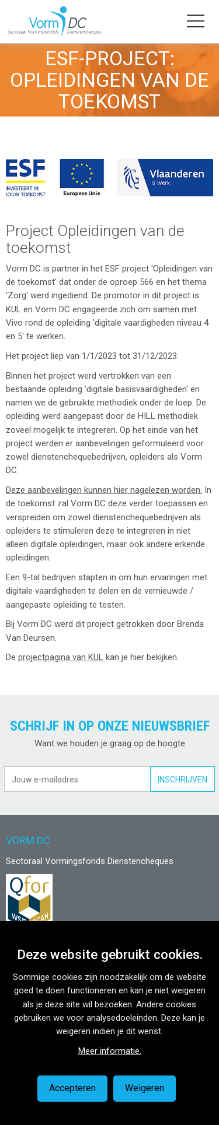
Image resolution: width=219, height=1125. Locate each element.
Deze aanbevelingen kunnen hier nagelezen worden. (104, 490)
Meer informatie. (109, 1051)
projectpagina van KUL (60, 657)
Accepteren (72, 1088)
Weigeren (144, 1088)
